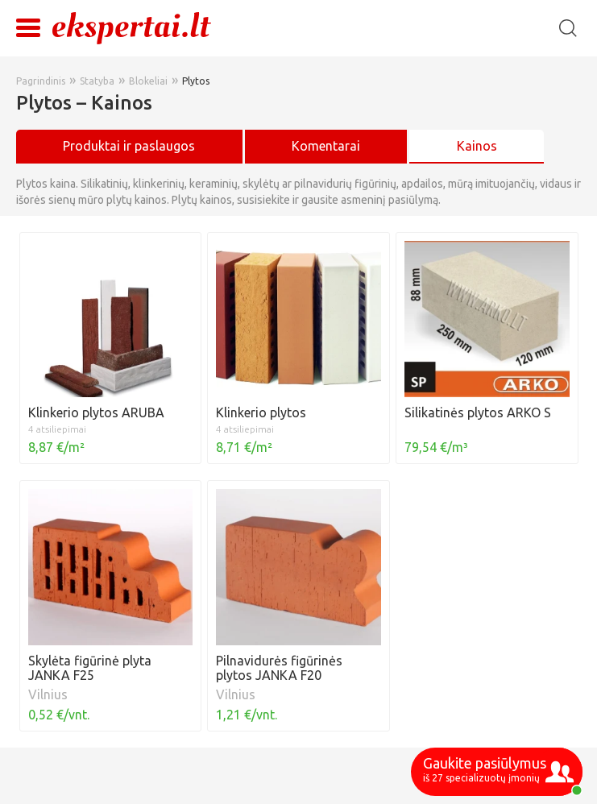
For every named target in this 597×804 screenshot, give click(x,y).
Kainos (477, 146)
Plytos (195, 81)
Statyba (97, 81)
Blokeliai (148, 81)
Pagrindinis (40, 81)
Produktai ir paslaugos (129, 146)
